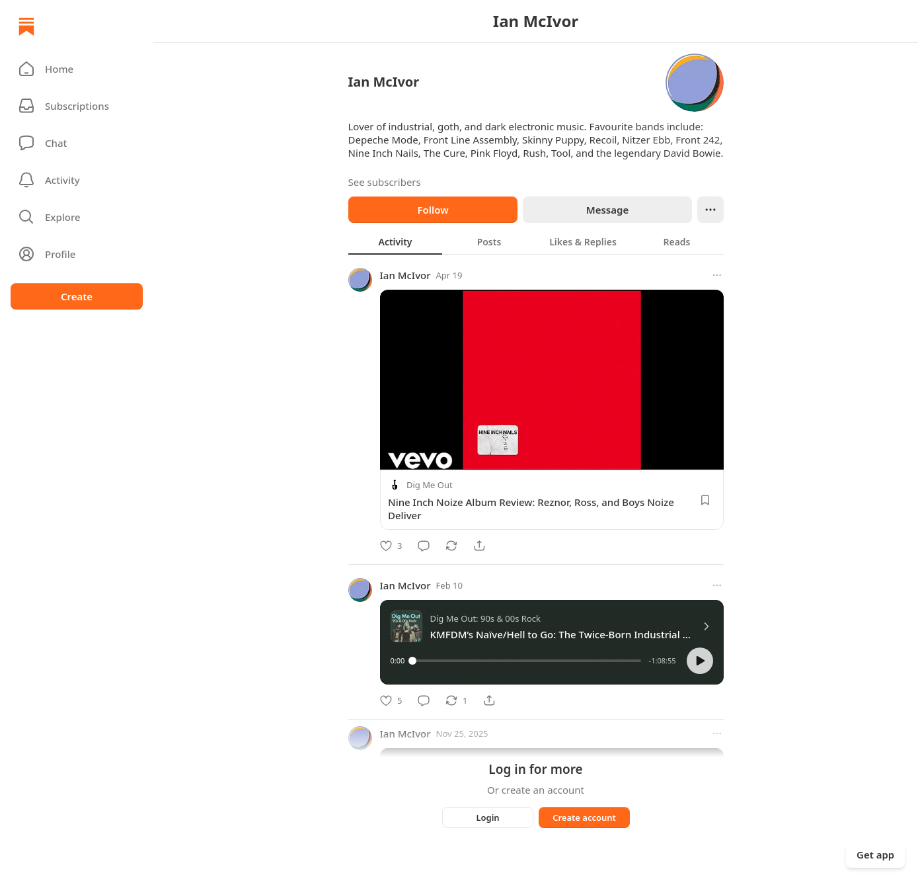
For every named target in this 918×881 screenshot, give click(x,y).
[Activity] (77, 180)
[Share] (479, 545)
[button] (77, 69)
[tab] (395, 241)
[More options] (717, 275)
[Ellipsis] (710, 209)
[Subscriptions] (77, 106)
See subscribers (384, 182)
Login (487, 817)
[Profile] (77, 254)
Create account (584, 817)
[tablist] (536, 241)
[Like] (391, 545)
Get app (875, 854)
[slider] (526, 660)
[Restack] (451, 545)
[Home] (26, 26)
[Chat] (77, 143)
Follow (432, 209)
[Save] (705, 500)
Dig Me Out (429, 485)
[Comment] (423, 545)
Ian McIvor (405, 275)
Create (77, 296)
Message (607, 209)
